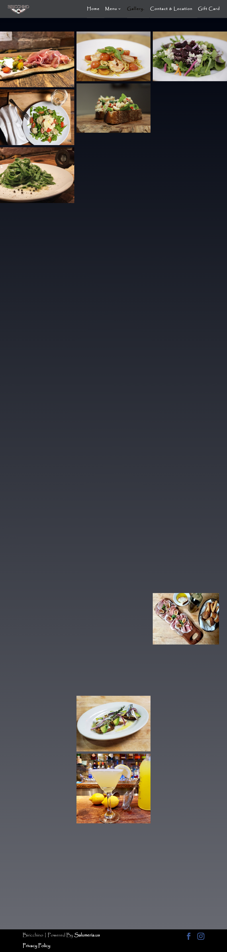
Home (93, 9)
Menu (111, 9)
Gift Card (209, 9)
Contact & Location (171, 9)
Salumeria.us (87, 935)
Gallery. (136, 9)
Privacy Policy (36, 946)
